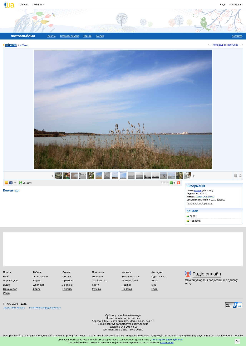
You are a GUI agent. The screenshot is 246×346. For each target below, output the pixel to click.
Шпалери (38, 284)
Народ (36, 280)
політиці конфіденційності (167, 339)
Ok (237, 341)
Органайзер (10, 289)
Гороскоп (97, 276)
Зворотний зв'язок (14, 307)
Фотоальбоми (130, 280)
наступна (232, 44)
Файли (37, 289)
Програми (98, 272)
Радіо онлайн (207, 273)
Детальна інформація (199, 203)
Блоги (155, 280)
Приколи (67, 280)
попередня (219, 44)
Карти (95, 284)
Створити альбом (69, 36)
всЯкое (24, 45)
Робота (37, 272)
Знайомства (99, 280)
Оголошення (40, 276)
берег (191, 216)
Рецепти (67, 289)
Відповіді (127, 289)
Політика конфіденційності (45, 307)
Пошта (7, 272)
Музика (96, 289)
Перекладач (10, 280)
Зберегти (25, 182)
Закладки (157, 272)
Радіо (6, 293)
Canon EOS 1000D (205, 197)
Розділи (37, 4)
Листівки (67, 284)
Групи (154, 289)
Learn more (167, 342)
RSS (5, 276)
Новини (126, 284)
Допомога (237, 36)
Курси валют (158, 276)
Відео (6, 284)
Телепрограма (130, 276)
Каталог (126, 272)
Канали (100, 36)
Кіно (153, 284)
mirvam (11, 45)
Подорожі (194, 220)
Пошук (66, 272)
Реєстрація (235, 4)
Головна (23, 4)
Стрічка (87, 36)
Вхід (222, 4)
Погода (66, 276)
